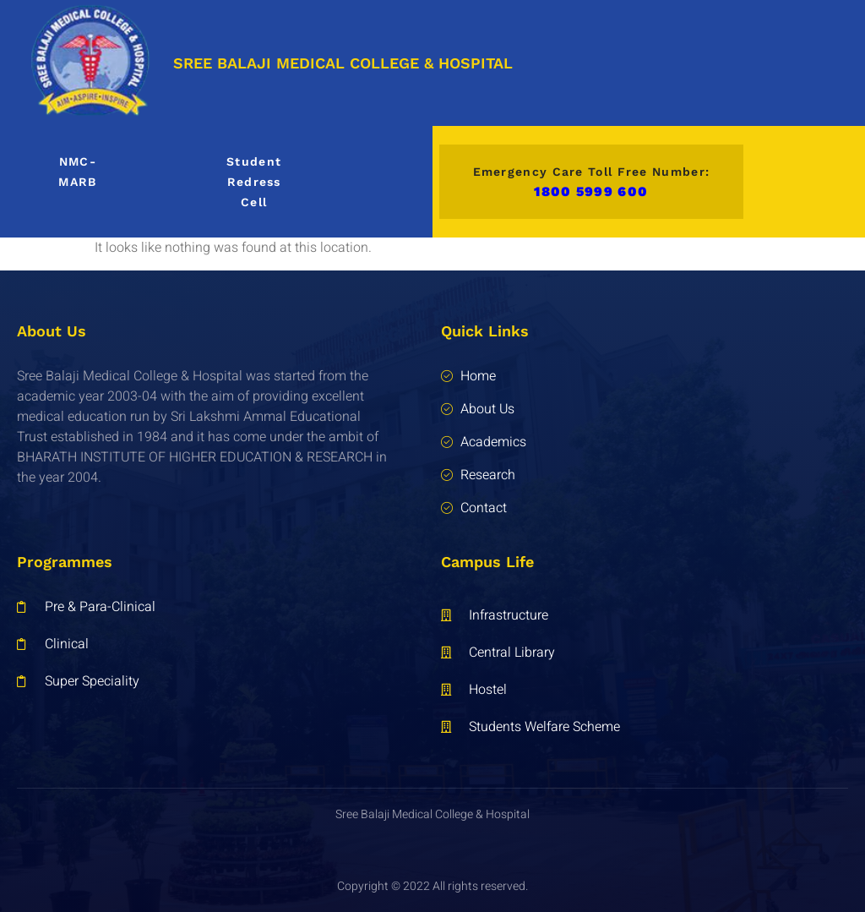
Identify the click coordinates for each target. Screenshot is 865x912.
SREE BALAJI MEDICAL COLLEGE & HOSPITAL (343, 63)
